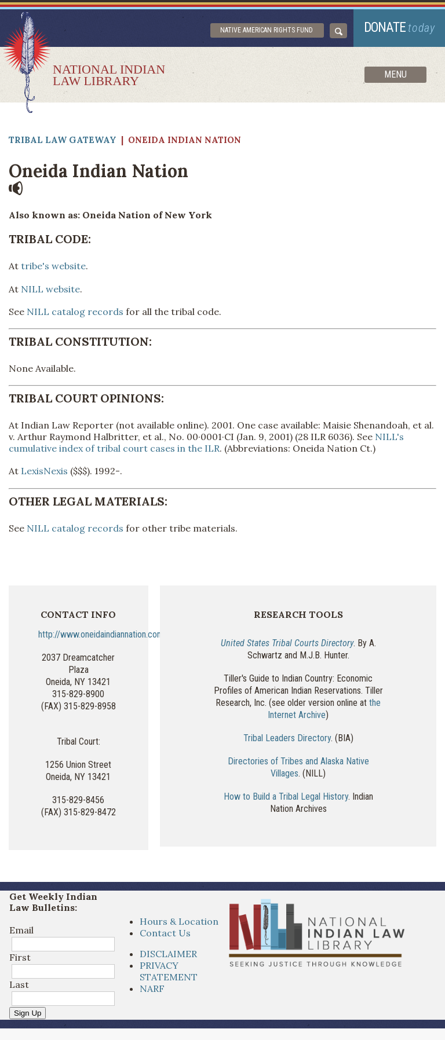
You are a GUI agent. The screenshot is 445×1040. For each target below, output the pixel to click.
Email (21, 930)
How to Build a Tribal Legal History (286, 796)
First (20, 957)
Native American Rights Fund (266, 30)
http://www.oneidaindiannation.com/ (102, 634)
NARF (152, 988)
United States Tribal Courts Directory (287, 643)
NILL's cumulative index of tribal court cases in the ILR (206, 442)
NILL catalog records (75, 311)
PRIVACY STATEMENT (169, 971)
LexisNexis (44, 471)
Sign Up (27, 1013)
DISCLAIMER (168, 954)
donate (399, 27)
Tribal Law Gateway (62, 139)
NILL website (50, 289)
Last (19, 984)
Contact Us (165, 933)
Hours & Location (179, 921)
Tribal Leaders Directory (287, 738)
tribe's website (52, 266)
